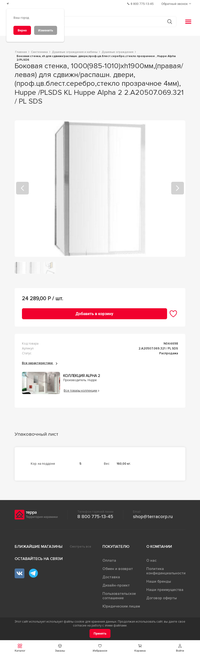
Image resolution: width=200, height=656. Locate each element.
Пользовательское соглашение (119, 595)
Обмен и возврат (117, 569)
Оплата (109, 560)
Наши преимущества (164, 590)
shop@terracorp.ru (153, 517)
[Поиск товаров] (97, 21)
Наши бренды (158, 581)
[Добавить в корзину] (94, 313)
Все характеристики (39, 363)
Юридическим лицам (121, 606)
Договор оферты (161, 598)
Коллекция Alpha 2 (81, 376)
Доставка (111, 577)
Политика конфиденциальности (166, 571)
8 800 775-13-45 (95, 517)
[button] (180, 648)
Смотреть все (80, 547)
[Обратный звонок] (177, 4)
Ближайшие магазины (38, 546)
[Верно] (22, 30)
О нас (151, 560)
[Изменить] (45, 30)
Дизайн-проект (116, 585)
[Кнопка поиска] (169, 21)
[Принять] (100, 633)
